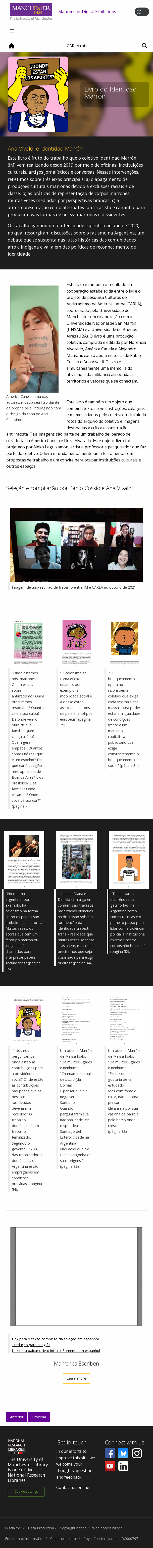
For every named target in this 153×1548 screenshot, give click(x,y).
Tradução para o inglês (31, 1344)
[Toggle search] (144, 46)
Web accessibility (106, 1528)
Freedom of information (24, 1538)
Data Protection (41, 1528)
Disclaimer (13, 1528)
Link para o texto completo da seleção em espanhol (55, 1339)
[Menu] (12, 31)
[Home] (11, 48)
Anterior (16, 1417)
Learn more (76, 1378)
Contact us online (72, 1487)
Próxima (39, 1417)
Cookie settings (26, 1491)
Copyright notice (73, 1528)
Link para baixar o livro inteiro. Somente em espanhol (56, 1350)
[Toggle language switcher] (145, 12)
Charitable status (64, 1538)
